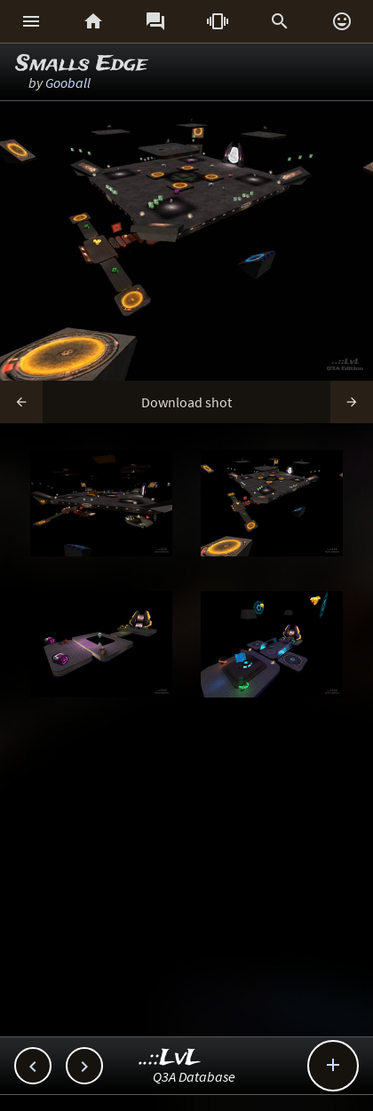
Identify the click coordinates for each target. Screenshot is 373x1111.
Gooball (68, 82)
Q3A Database (194, 1076)
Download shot (186, 402)
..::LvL (170, 1058)
